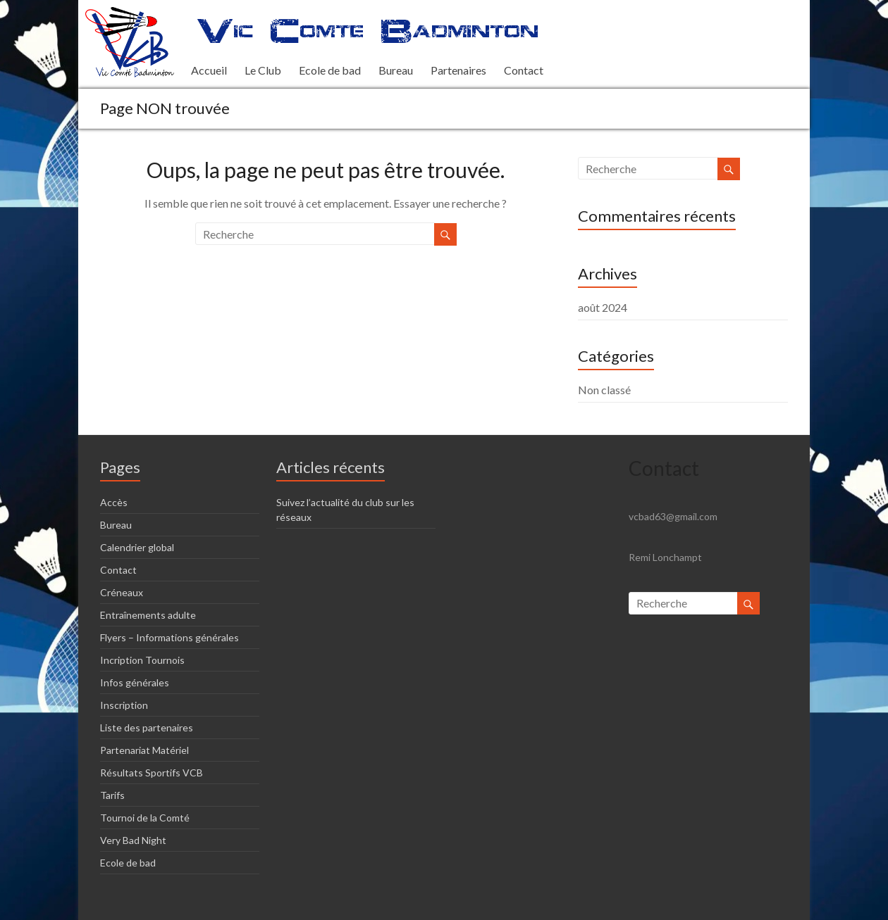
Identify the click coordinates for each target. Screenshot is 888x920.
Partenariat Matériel (144, 750)
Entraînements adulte (148, 615)
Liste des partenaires (146, 727)
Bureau (395, 70)
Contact (523, 70)
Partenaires (458, 70)
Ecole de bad (330, 70)
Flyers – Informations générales (169, 637)
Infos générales (134, 682)
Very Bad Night (133, 840)
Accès (114, 502)
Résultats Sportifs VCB (151, 773)
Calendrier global (137, 547)
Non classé (604, 389)
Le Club (263, 70)
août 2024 (602, 307)
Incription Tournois (142, 660)
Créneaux (121, 592)
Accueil (209, 70)
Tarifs (112, 795)
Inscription (124, 705)
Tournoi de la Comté (145, 818)
